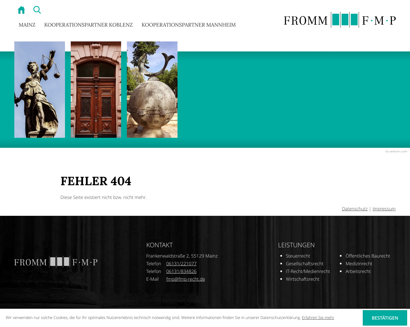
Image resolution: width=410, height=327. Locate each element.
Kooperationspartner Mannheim (188, 24)
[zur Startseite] (22, 10)
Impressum (384, 209)
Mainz (27, 24)
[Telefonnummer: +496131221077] (181, 264)
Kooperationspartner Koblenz (88, 24)
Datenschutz (355, 209)
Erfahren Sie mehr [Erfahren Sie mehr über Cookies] (318, 317)
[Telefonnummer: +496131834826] (181, 271)
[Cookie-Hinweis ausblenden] (385, 318)
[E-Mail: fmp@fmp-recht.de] (185, 279)
